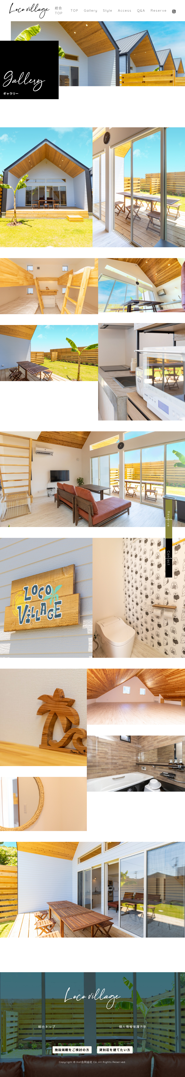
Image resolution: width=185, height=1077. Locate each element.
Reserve (159, 10)
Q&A (141, 10)
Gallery (90, 10)
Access (125, 10)
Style (107, 10)
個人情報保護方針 (133, 1026)
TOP (74, 10)
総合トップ (47, 1026)
